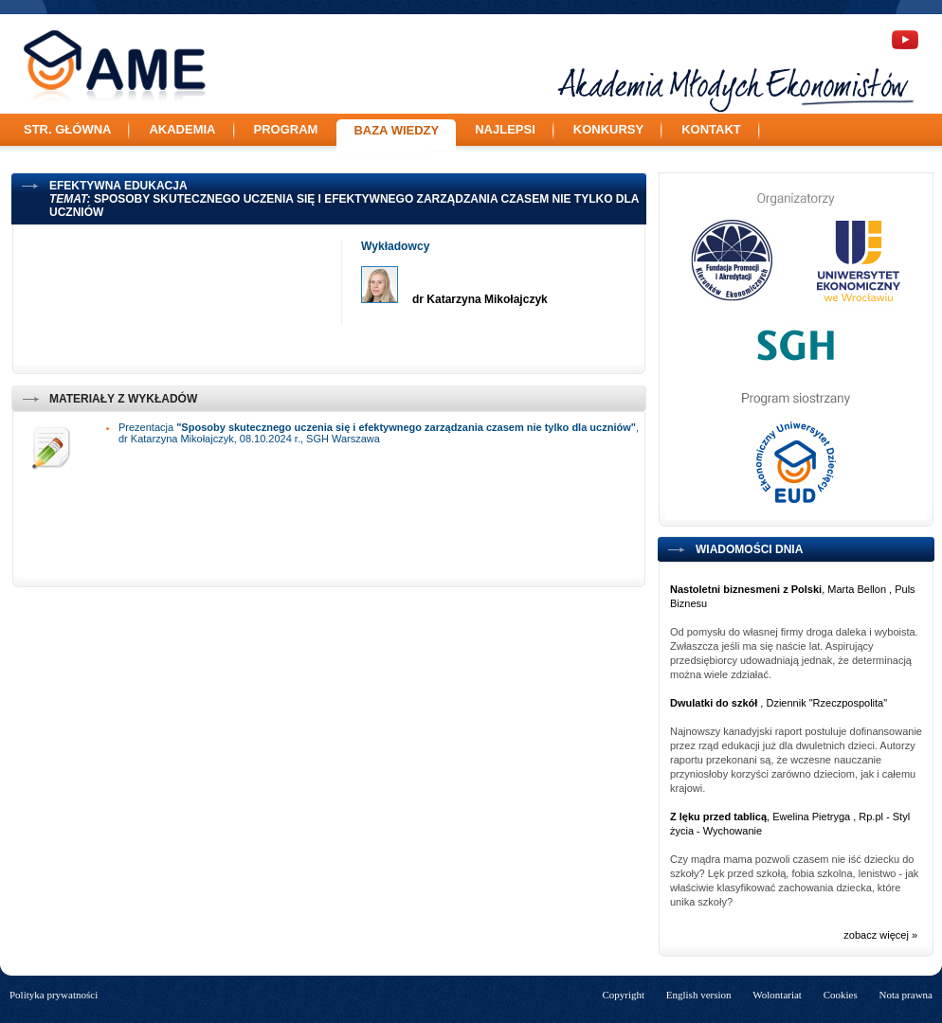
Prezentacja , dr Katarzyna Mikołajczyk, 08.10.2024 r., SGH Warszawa (378, 433)
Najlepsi (505, 129)
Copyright (623, 994)
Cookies (841, 994)
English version (699, 994)
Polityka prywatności (53, 994)
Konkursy (608, 129)
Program (286, 129)
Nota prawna (906, 994)
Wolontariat (777, 994)
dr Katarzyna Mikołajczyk (480, 299)
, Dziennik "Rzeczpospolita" (778, 703)
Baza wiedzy (396, 130)
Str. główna (67, 129)
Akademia (182, 129)
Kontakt (711, 129)
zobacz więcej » (880, 935)
